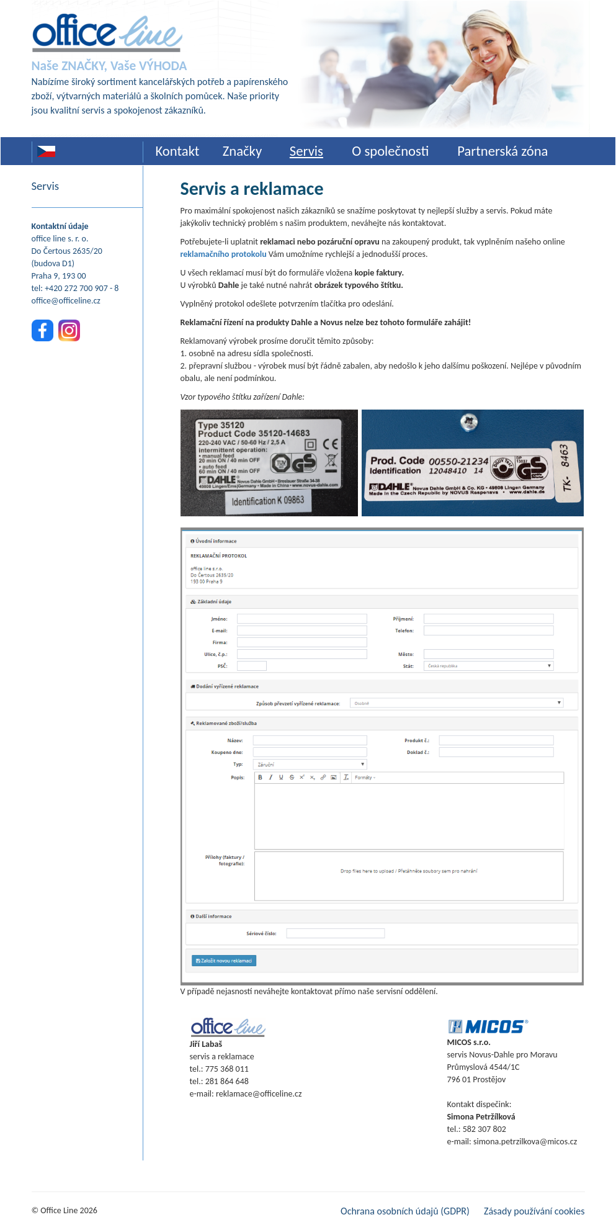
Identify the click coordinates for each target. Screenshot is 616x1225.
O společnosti (390, 150)
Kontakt (178, 150)
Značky (242, 150)
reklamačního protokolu (224, 254)
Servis (306, 150)
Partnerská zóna (502, 150)
